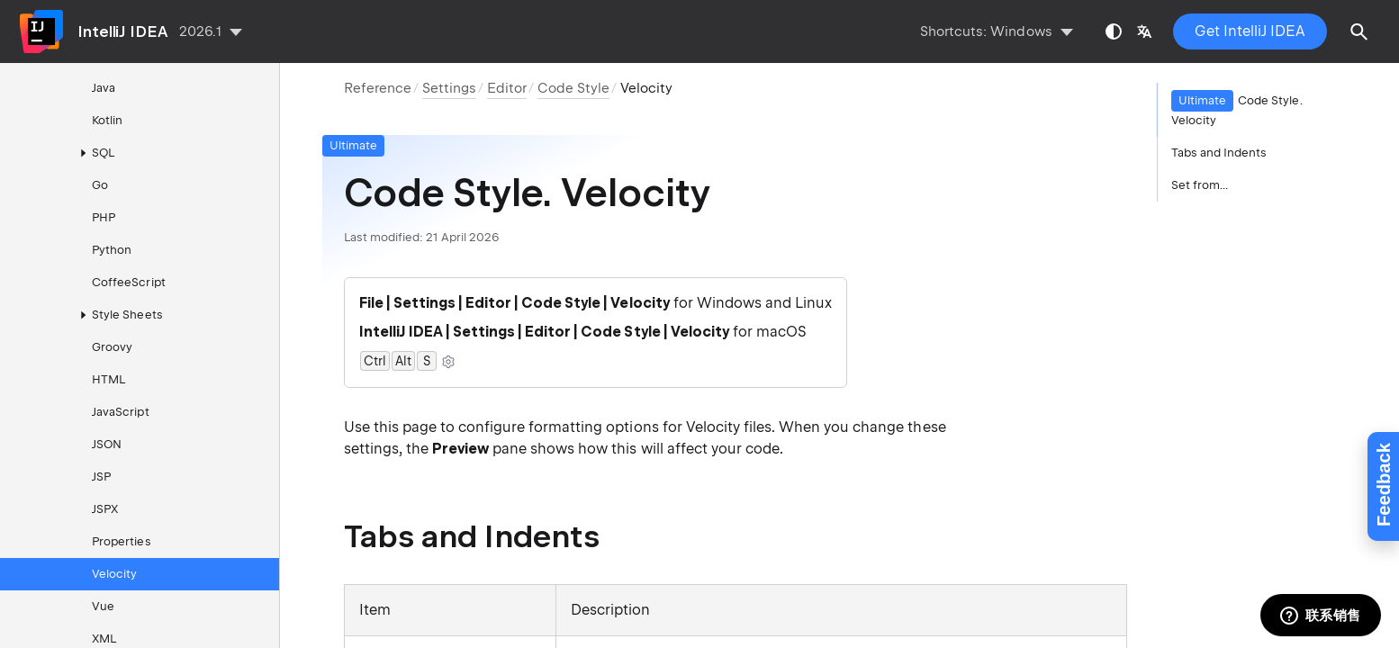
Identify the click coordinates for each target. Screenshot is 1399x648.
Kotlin (107, 120)
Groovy (112, 347)
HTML (108, 379)
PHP (103, 217)
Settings (449, 88)
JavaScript (120, 411)
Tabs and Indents (1219, 152)
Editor (507, 88)
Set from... (1200, 185)
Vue (103, 606)
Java (103, 87)
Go (100, 185)
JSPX (105, 509)
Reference (377, 88)
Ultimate (353, 145)
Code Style (573, 88)
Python (111, 249)
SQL (94, 153)
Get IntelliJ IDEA (1250, 31)
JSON (107, 444)
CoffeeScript (129, 282)
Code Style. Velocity (1237, 108)
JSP (101, 476)
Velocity (114, 573)
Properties (121, 541)
